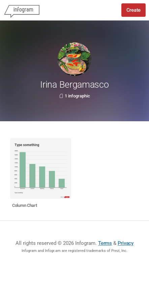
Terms (105, 243)
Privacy (125, 243)
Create (133, 10)
